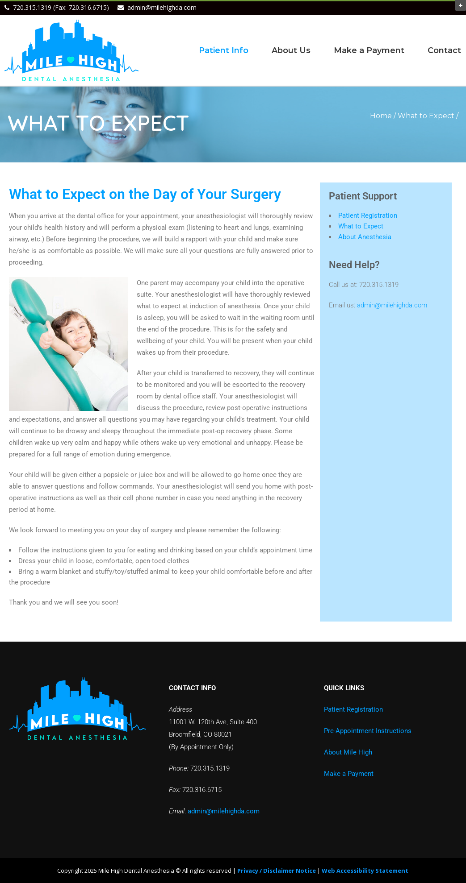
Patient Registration (367, 215)
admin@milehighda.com (162, 7)
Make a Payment (369, 50)
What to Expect (360, 226)
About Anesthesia (364, 237)
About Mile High (348, 752)
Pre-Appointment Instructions (367, 731)
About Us (291, 50)
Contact (444, 50)
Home (381, 116)
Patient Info (223, 50)
